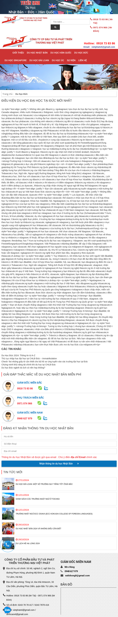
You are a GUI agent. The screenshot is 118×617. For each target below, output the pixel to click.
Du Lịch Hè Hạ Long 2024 (28, 543)
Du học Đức (81, 52)
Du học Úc (58, 60)
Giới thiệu (18, 52)
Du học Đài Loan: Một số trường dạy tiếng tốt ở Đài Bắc (44, 484)
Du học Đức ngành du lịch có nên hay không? (23, 367)
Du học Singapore (16, 60)
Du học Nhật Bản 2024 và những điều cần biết (38, 529)
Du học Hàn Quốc (60, 52)
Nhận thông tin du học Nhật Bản (59, 463)
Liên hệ (82, 60)
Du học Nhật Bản (37, 52)
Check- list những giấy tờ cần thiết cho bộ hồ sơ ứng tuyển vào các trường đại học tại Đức (45, 361)
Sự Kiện (71, 60)
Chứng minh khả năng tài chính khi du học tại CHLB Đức (29, 364)
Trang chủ (8, 93)
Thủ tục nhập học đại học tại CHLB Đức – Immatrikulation (29, 358)
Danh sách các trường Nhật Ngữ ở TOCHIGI (38, 499)
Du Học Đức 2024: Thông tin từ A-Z (18, 355)
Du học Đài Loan (39, 60)
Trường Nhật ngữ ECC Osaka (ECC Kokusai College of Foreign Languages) (54, 514)
